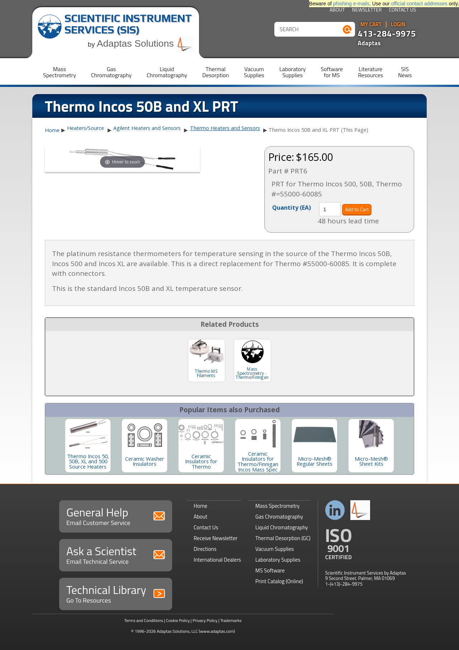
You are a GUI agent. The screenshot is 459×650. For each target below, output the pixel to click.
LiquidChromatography (167, 72)
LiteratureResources (370, 72)
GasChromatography (111, 72)
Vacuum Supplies (274, 549)
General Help (115, 515)
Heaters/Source (85, 128)
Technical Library (115, 593)
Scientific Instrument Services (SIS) (128, 24)
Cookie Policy (178, 620)
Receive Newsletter (215, 538)
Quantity (291, 207)
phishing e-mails (351, 3)
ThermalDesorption (215, 72)
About (337, 10)
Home (52, 130)
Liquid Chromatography (281, 527)
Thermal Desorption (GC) (283, 538)
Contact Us (402, 10)
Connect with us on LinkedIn (335, 510)
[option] (88, 446)
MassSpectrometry (59, 72)
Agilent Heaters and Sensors (147, 128)
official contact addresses (419, 3)
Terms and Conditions (143, 620)
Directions (205, 549)
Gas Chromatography (279, 516)
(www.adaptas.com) (217, 631)
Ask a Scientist (115, 554)
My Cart (371, 24)
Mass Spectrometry (277, 506)
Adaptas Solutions (145, 43)
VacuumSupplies (254, 72)
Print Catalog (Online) (279, 581)
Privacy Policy (205, 620)
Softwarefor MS (332, 72)
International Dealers (217, 560)
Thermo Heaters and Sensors (225, 128)
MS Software (270, 570)
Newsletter (367, 10)
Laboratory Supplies (277, 560)
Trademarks (230, 620)
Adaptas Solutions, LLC (177, 631)
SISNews (405, 72)
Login (398, 24)
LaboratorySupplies (292, 72)
